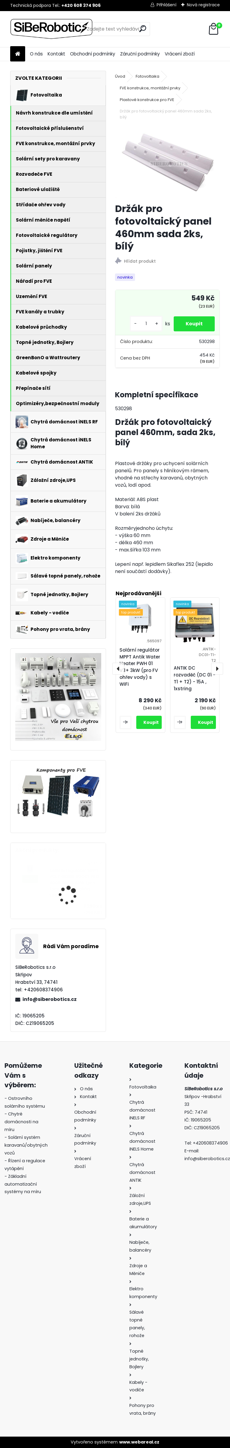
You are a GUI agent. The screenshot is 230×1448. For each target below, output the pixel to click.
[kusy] (146, 323)
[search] (142, 28)
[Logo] (51, 29)
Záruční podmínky (140, 54)
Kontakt (56, 54)
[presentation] (118, 669)
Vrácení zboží (180, 54)
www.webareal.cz (139, 1442)
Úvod (120, 76)
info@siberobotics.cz (49, 999)
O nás (36, 54)
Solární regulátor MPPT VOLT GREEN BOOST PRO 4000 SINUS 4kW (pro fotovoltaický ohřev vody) (74, 883)
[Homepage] (17, 54)
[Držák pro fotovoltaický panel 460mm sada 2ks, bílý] (167, 162)
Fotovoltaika (147, 76)
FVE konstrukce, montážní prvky (150, 88)
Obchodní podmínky (92, 54)
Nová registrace (203, 5)
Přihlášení (166, 5)
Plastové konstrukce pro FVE (147, 100)
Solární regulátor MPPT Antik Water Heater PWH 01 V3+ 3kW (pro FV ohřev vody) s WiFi (139, 667)
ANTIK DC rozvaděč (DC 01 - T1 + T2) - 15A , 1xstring (194, 678)
